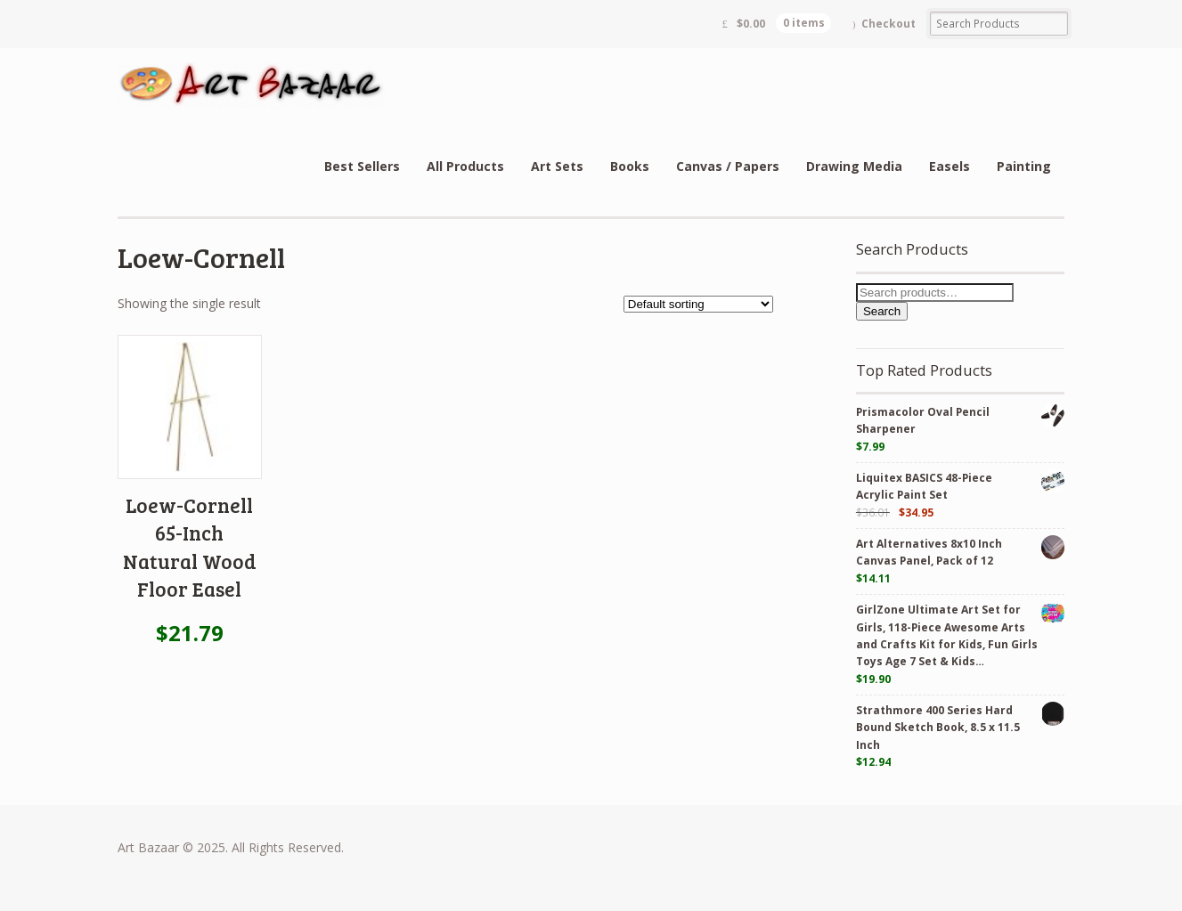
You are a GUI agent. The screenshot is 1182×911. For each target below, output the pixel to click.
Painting (1024, 166)
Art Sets (557, 166)
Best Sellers (362, 166)
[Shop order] (698, 304)
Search (882, 311)
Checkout (888, 23)
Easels (949, 166)
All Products (465, 166)
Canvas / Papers (727, 166)
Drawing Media (854, 166)
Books (629, 166)
